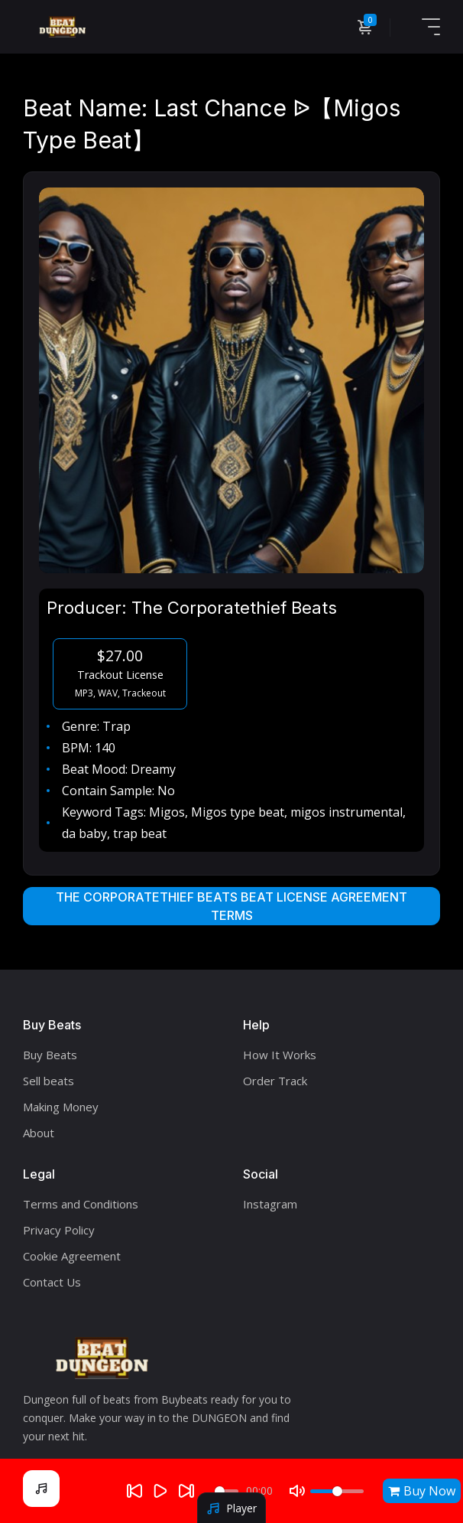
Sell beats (48, 1080)
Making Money (61, 1106)
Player (231, 1508)
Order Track (275, 1080)
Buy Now (421, 1490)
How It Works (279, 1054)
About (38, 1132)
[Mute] (297, 1491)
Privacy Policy (59, 1230)
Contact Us (52, 1282)
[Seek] (226, 1491)
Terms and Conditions (80, 1204)
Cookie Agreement (72, 1256)
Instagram (270, 1204)
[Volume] (337, 1491)
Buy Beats (50, 1054)
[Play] (160, 1491)
